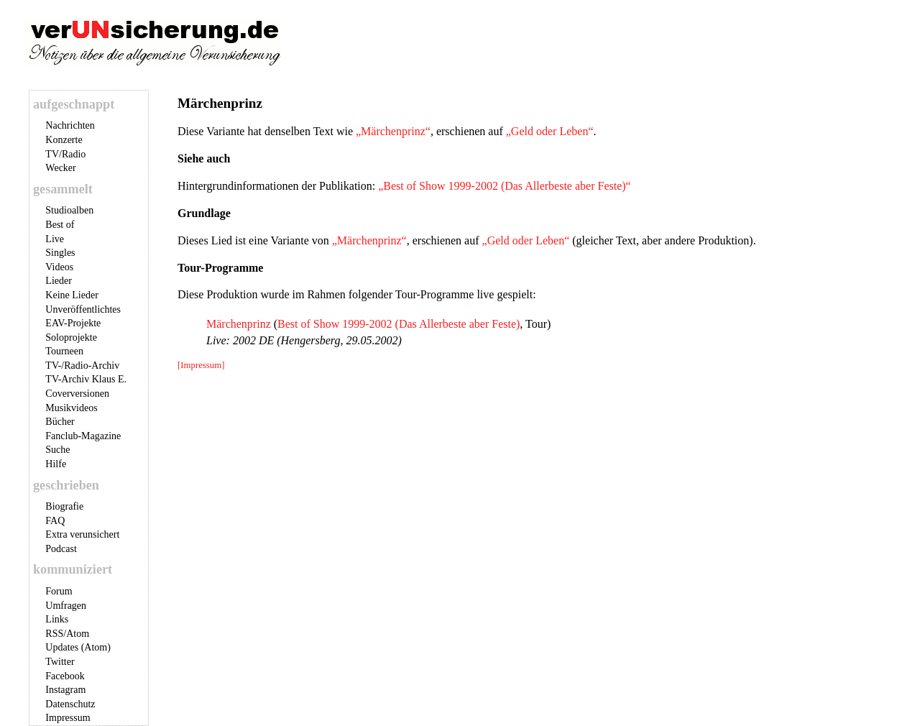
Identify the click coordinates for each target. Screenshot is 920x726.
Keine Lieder (71, 295)
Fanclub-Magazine (83, 436)
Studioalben (69, 210)
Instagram (65, 689)
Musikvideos (71, 408)
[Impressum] (201, 365)
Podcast (61, 548)
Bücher (59, 421)
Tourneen (64, 351)
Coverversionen (77, 393)
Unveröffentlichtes (83, 309)
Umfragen (65, 605)
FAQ (55, 520)
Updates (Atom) (78, 647)
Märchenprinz (238, 324)
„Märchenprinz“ (393, 131)
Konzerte (63, 139)
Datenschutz (70, 704)
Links (56, 619)
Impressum (67, 717)
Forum (58, 591)
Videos (59, 267)
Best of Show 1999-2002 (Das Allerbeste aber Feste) (398, 324)
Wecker (60, 167)
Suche (57, 449)
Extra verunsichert (82, 534)
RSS (54, 633)
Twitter (59, 661)
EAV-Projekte (73, 323)
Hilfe (55, 464)
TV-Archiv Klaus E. (85, 379)
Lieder (58, 280)
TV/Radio (65, 154)
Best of (59, 224)
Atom (77, 633)
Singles (60, 252)
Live (54, 239)
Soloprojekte (71, 337)
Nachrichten (69, 125)
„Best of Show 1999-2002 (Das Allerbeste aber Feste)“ (504, 186)
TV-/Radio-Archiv (82, 365)
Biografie (64, 506)
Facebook (64, 676)
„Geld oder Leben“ (550, 131)
